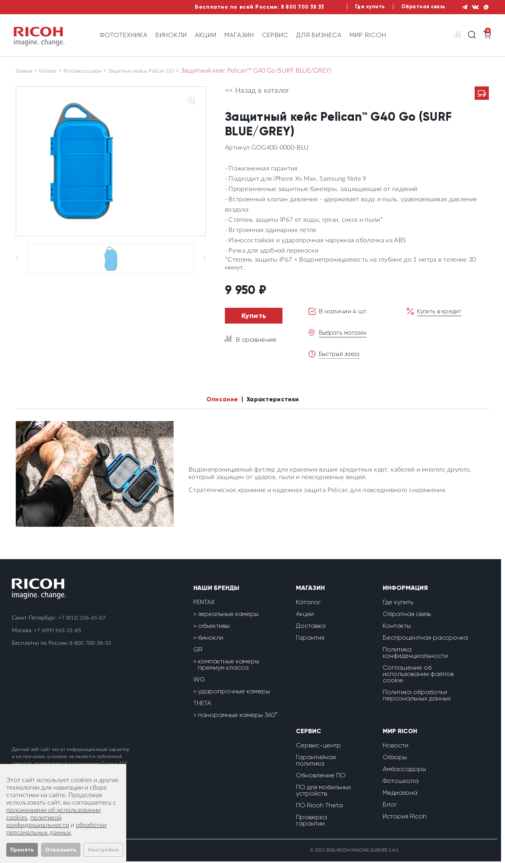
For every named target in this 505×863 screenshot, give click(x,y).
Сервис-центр (318, 747)
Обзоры (395, 758)
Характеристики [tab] (276, 400)
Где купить (357, 7)
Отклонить (61, 849)
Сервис (275, 35)
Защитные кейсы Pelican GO (170, 70)
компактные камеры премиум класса (228, 666)
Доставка (310, 627)
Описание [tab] (216, 400)
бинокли (210, 639)
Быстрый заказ (341, 354)
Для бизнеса (319, 35)
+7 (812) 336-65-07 (82, 619)
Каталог (56, 70)
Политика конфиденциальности (415, 654)
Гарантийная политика (316, 762)
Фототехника (124, 35)
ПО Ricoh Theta (319, 807)
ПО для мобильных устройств (323, 792)
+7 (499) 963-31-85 (58, 632)
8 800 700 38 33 (284, 7)
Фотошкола (401, 782)
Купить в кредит (441, 311)
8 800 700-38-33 (90, 645)
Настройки (103, 849)
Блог (390, 806)
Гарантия (310, 639)
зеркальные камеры (228, 615)
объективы (214, 627)
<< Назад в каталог (257, 90)
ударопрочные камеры (234, 692)
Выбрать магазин (345, 332)
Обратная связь (414, 7)
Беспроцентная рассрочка (425, 639)
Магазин (239, 35)
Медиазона (400, 794)
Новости (395, 747)
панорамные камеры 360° (238, 716)
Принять (22, 849)
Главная (27, 70)
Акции (206, 35)
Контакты (397, 627)
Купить (253, 315)
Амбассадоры (404, 770)
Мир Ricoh (368, 35)
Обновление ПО (321, 777)
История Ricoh (404, 818)
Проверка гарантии (311, 822)
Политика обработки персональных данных (417, 697)
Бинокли (171, 35)
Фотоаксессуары (98, 70)
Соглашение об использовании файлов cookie (418, 675)
